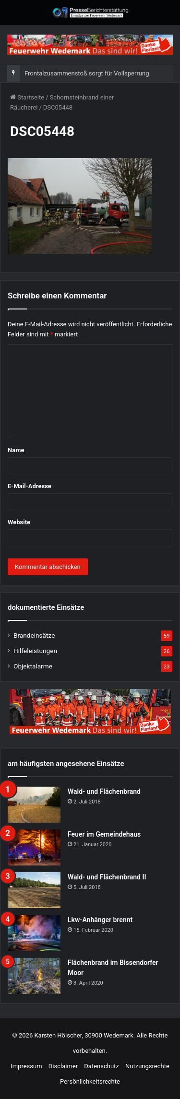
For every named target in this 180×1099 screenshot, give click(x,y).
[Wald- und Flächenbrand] (34, 805)
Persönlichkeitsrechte (90, 1081)
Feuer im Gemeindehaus (104, 834)
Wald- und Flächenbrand (104, 791)
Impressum (26, 1066)
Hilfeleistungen (35, 650)
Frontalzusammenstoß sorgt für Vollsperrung (86, 73)
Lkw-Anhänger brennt (100, 920)
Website (19, 522)
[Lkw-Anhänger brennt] (34, 933)
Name (16, 450)
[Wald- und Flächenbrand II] (34, 890)
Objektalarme (32, 666)
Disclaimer (63, 1066)
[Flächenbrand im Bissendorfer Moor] (34, 976)
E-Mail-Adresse (29, 486)
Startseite (27, 97)
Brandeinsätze (34, 635)
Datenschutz (101, 1066)
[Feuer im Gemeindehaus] (34, 847)
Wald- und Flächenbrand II (107, 877)
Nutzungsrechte (147, 1066)
